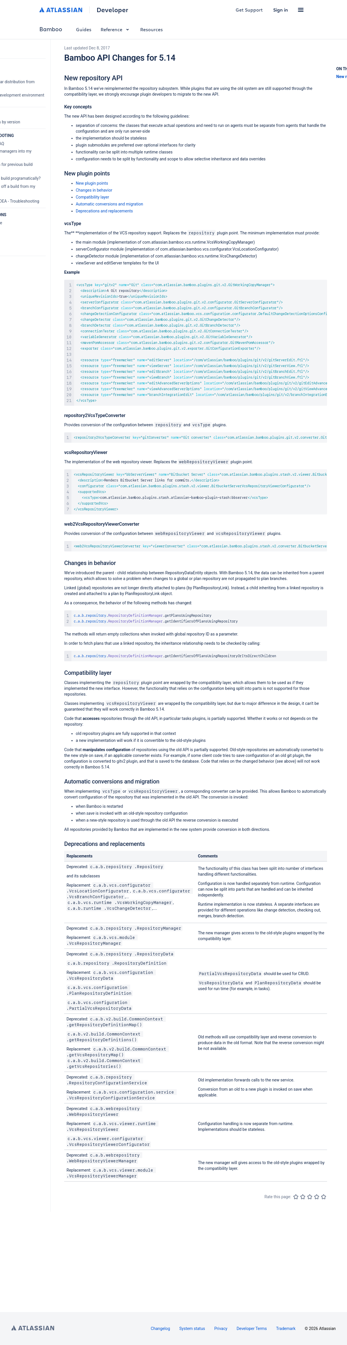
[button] (301, 10)
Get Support (249, 10)
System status (192, 1328)
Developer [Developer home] (112, 10)
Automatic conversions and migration (109, 204)
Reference (116, 29)
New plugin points (92, 183)
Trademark (286, 1328)
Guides (83, 29)
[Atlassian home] (60, 10)
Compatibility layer (92, 197)
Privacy (220, 1328)
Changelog (160, 1328)
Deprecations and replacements (104, 211)
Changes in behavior (94, 190)
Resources (151, 29)
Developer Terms (252, 1328)
